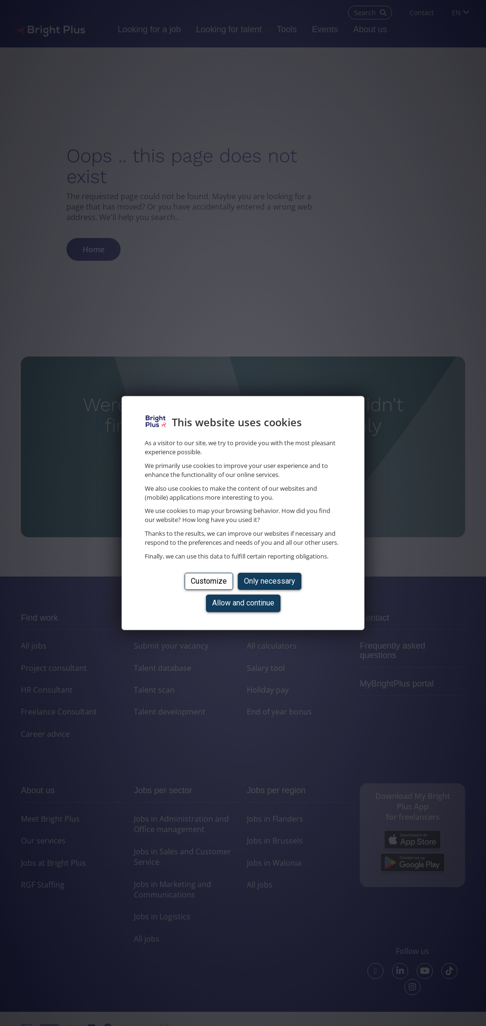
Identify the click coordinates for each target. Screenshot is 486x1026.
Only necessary (269, 581)
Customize (209, 581)
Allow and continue (243, 602)
